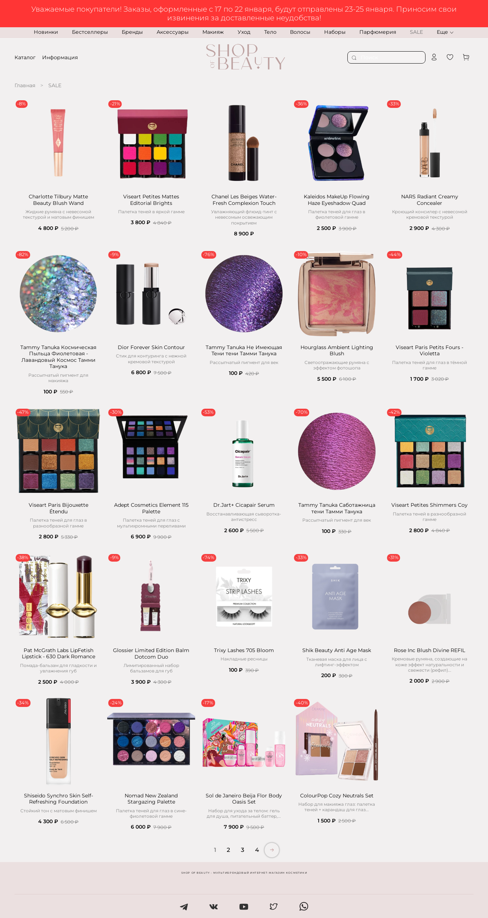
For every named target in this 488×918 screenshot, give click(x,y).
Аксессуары (173, 32)
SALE (416, 32)
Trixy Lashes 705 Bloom (244, 650)
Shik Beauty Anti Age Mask (336, 650)
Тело (270, 32)
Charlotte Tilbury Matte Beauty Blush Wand (58, 199)
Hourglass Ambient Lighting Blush (337, 350)
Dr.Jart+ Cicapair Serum (244, 505)
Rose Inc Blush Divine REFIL (429, 650)
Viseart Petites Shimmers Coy (429, 505)
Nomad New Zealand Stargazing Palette (151, 798)
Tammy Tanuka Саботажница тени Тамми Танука (336, 508)
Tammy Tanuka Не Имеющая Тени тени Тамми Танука (244, 350)
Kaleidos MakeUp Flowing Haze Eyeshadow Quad (337, 199)
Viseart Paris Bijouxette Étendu (58, 508)
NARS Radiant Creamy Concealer (429, 199)
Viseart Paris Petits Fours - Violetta (429, 350)
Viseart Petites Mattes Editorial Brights (151, 199)
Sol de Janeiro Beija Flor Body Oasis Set (244, 798)
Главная (25, 85)
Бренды (132, 32)
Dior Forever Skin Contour (151, 347)
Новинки (46, 32)
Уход (244, 32)
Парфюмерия (377, 32)
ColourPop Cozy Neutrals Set (337, 795)
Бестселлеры (90, 32)
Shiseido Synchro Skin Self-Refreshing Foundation (58, 798)
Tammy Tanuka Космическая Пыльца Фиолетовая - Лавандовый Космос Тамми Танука (58, 357)
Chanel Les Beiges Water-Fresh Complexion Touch (244, 199)
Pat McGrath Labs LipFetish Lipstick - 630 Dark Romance (58, 653)
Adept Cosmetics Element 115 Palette (151, 508)
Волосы (300, 32)
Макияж (213, 32)
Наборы (335, 32)
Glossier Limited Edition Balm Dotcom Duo (151, 653)
